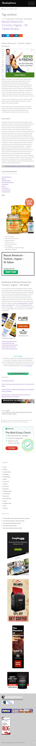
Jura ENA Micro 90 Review (8, 380)
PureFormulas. (29, 365)
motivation (29, 412)
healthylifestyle (23, 412)
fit (4, 412)
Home (4, 8)
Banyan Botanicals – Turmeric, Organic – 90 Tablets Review (14, 25)
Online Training (6, 493)
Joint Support (5, 184)
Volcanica (5, 508)
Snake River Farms (7, 503)
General (8, 410)
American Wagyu (7, 472)
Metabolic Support (6, 180)
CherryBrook (6, 474)
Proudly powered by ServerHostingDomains (12, 699)
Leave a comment (28, 18)
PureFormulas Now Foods (8, 343)
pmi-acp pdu (6, 496)
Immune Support (6, 191)
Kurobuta (5, 484)
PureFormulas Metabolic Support (10, 345)
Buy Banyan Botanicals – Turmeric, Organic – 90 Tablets (18, 166)
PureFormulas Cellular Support (9, 341)
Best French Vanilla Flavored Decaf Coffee (12, 528)
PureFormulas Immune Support (9, 348)
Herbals (4, 186)
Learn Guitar (6, 486)
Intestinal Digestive (6, 177)
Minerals (4, 178)
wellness (10, 413)
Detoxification (5, 188)
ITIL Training (6, 481)
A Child (4, 467)
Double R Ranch (6, 476)
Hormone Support (6, 190)
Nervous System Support (8, 182)
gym (10, 412)
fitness (7, 412)
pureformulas (5, 413)
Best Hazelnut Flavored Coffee (10, 525)
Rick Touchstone (19, 18)
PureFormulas (25, 305)
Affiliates (5, 469)
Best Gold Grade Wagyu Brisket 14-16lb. (12, 523)
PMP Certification (7, 498)
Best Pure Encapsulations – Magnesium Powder (13, 520)
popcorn (5, 500)
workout (14, 413)
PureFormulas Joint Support (9, 347)
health (13, 412)
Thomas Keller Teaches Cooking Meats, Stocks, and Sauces (16, 518)
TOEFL (4, 505)
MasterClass (6, 488)
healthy (17, 412)
